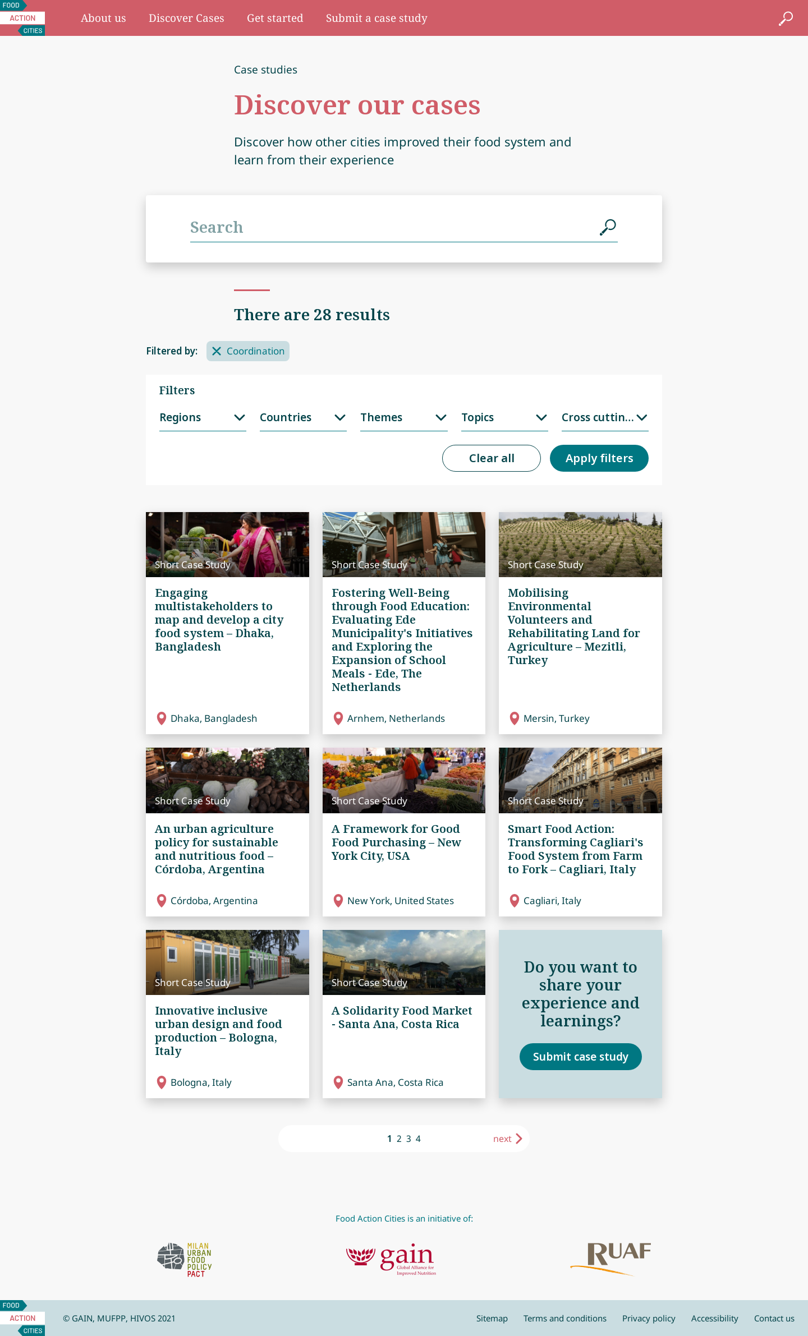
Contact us (774, 1318)
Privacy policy (649, 1318)
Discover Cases (186, 18)
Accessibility (714, 1318)
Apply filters (599, 458)
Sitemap (492, 1318)
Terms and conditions (565, 1318)
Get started (275, 18)
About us (103, 18)
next (502, 1138)
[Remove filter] (216, 351)
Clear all (492, 458)
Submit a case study (377, 18)
